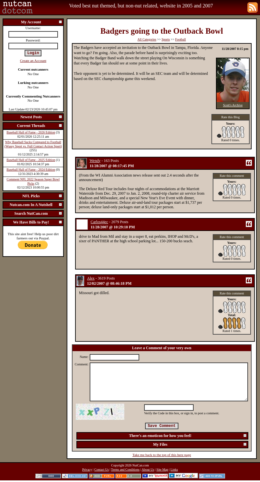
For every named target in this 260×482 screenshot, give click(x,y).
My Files (200, 444)
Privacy (87, 469)
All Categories (147, 39)
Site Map (162, 469)
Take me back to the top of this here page (161, 455)
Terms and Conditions (125, 469)
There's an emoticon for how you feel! (188, 435)
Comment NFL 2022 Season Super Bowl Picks (33, 181)
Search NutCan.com (38, 213)
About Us (147, 469)
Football (180, 39)
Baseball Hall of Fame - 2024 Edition (30, 169)
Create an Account (33, 61)
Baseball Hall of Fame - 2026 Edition (30, 132)
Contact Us (101, 469)
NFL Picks (42, 196)
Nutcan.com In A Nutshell (36, 204)
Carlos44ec (99, 222)
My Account (41, 22)
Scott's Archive (233, 105)
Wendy (95, 160)
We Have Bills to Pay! (37, 222)
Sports (166, 39)
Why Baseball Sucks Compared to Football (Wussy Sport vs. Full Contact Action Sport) (33, 144)
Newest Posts (41, 117)
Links (174, 469)
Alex (91, 278)
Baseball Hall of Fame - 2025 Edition (30, 160)
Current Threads (39, 125)
